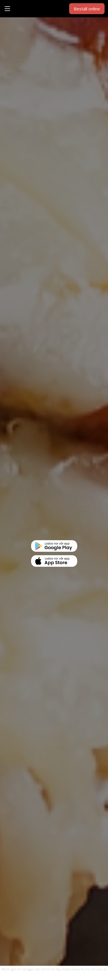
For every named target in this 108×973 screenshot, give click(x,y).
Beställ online (87, 9)
